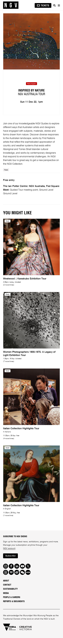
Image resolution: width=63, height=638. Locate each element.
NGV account (9, 548)
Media (6, 593)
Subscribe (10, 556)
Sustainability (10, 589)
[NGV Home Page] (10, 5)
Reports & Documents (14, 601)
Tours (6, 170)
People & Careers (11, 597)
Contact (7, 585)
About (6, 581)
